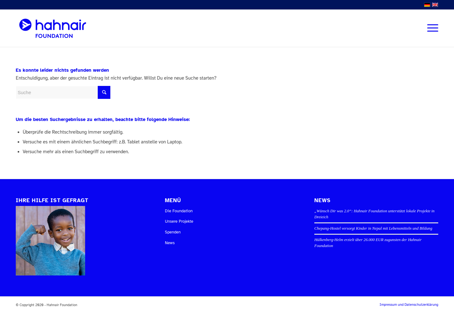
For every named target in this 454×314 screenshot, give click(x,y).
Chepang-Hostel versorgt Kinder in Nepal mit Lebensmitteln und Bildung (373, 228)
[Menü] (430, 28)
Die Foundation (179, 211)
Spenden (173, 232)
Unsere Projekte (179, 221)
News (170, 242)
